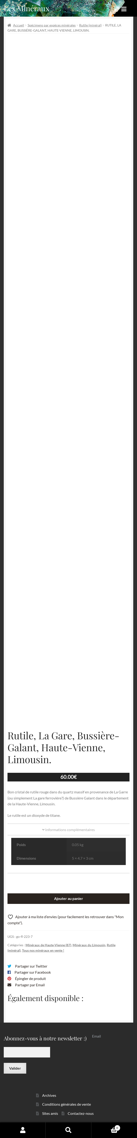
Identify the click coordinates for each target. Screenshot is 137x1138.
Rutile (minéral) (90, 25)
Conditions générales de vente (66, 1104)
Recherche (68, 1130)
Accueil (18, 25)
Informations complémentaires (68, 829)
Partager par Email (30, 985)
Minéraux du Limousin (89, 945)
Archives (49, 1095)
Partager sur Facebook (33, 972)
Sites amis (50, 1113)
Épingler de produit (30, 978)
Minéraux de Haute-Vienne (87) (48, 945)
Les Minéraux (26, 8)
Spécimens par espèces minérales (52, 25)
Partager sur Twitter (31, 966)
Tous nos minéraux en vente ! (43, 950)
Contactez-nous (81, 1113)
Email (96, 1036)
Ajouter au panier (68, 898)
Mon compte (23, 1130)
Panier (105, 1127)
